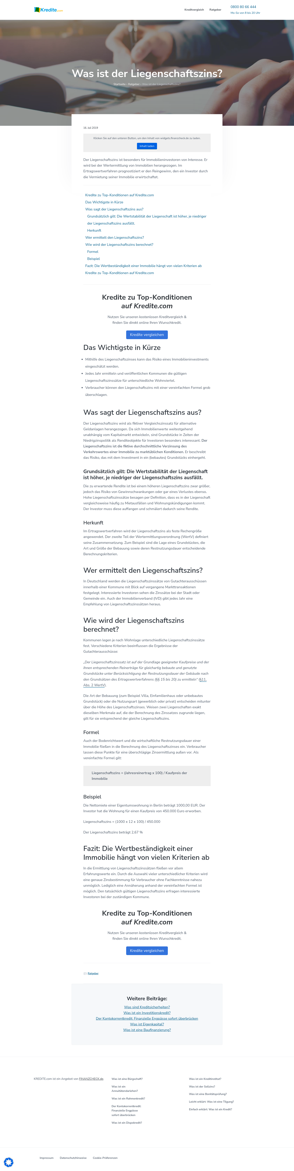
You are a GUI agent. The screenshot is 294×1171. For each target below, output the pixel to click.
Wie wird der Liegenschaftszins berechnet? (119, 244)
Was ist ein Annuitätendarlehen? (125, 1089)
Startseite (120, 84)
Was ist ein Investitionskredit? (147, 1012)
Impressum (46, 1158)
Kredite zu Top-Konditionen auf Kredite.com (119, 195)
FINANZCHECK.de (91, 1079)
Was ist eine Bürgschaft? (127, 1079)
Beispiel (93, 258)
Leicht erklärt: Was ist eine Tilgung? (211, 1102)
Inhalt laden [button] (147, 146)
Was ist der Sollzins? (202, 1086)
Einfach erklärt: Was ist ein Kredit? (210, 1109)
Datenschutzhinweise (73, 1158)
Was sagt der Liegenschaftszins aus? (114, 209)
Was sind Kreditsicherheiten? (147, 1007)
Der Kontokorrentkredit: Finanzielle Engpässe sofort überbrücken (147, 1018)
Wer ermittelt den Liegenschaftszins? (114, 237)
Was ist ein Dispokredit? (127, 1123)
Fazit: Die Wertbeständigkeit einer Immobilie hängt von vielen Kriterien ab (143, 265)
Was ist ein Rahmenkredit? (128, 1098)
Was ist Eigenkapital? (147, 1024)
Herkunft (94, 230)
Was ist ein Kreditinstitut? (205, 1079)
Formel (92, 251)
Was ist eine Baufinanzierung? (147, 1030)
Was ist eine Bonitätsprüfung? (208, 1094)
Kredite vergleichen (147, 334)
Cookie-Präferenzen (105, 1158)
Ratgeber (134, 84)
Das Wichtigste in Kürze (104, 202)
